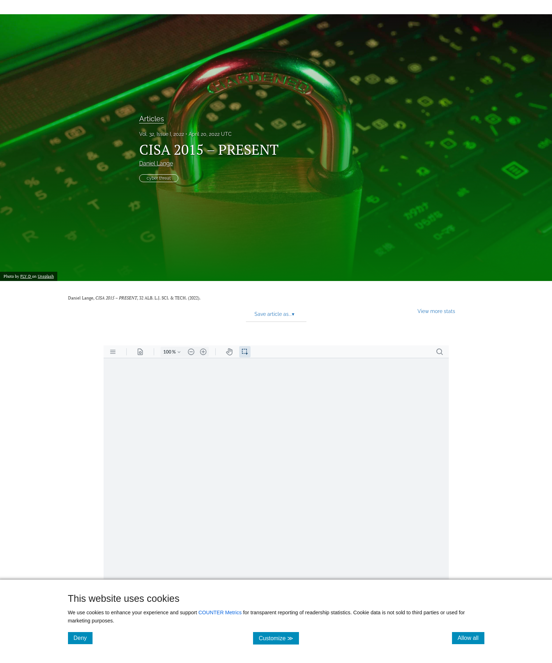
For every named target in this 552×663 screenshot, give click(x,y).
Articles (151, 119)
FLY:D (26, 276)
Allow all (471, 638)
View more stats (436, 311)
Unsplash (46, 276)
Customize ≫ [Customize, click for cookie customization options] (279, 638)
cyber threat (159, 178)
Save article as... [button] (274, 314)
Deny (83, 638)
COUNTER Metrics (220, 612)
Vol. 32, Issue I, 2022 (161, 134)
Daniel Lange (156, 163)
